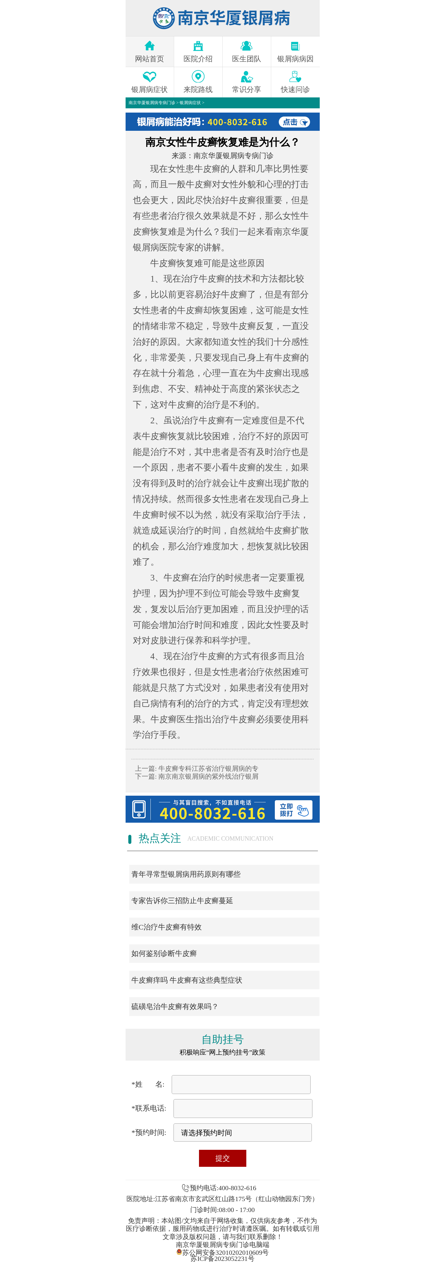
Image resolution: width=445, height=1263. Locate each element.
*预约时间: (149, 1132)
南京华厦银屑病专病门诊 (152, 102)
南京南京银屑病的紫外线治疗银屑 (208, 776)
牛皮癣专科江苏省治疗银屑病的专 (208, 768)
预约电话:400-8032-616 (223, 1188)
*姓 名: (148, 1084)
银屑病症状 (190, 102)
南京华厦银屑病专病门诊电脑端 (222, 1244)
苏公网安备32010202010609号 (222, 1252)
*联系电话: (149, 1108)
